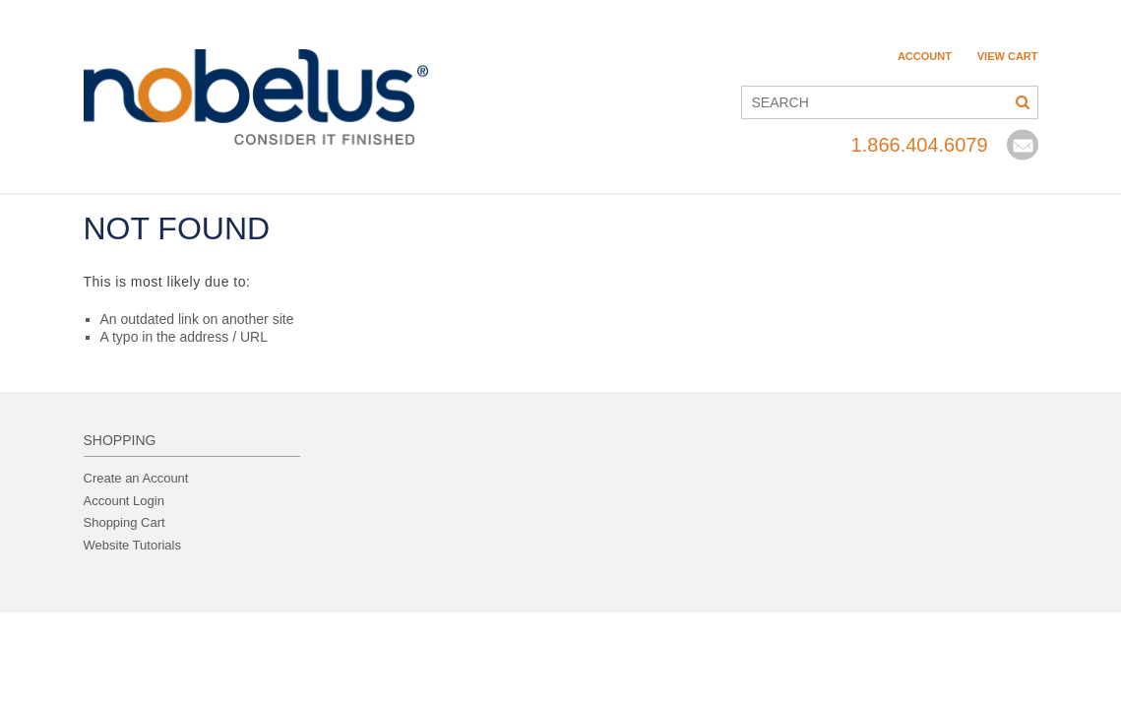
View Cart (1007, 56)
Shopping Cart (124, 522)
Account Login (124, 500)
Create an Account (136, 478)
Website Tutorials (132, 545)
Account (925, 56)
